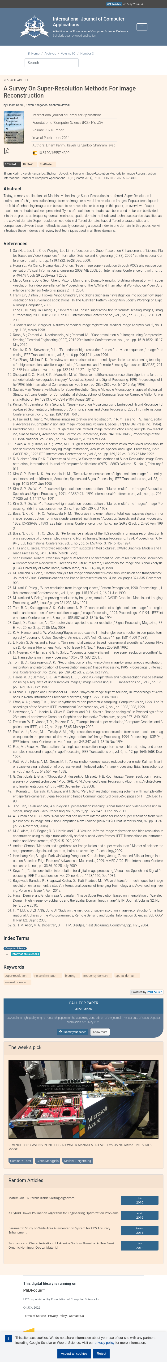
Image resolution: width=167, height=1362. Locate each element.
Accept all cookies (74, 1353)
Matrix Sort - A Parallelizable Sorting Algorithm (41, 1198)
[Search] (52, 62)
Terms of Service (34, 1316)
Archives (50, 53)
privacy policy (105, 1343)
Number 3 (87, 53)
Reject (101, 1353)
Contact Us (76, 1316)
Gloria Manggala (48, 1161)
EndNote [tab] (45, 164)
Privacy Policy (57, 1316)
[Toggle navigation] (142, 27)
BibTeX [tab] (28, 164)
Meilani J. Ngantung (77, 1161)
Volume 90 (68, 53)
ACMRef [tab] (10, 164)
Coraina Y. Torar (20, 1161)
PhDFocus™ (34, 1290)
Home (35, 53)
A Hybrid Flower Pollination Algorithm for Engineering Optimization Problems (64, 1213)
